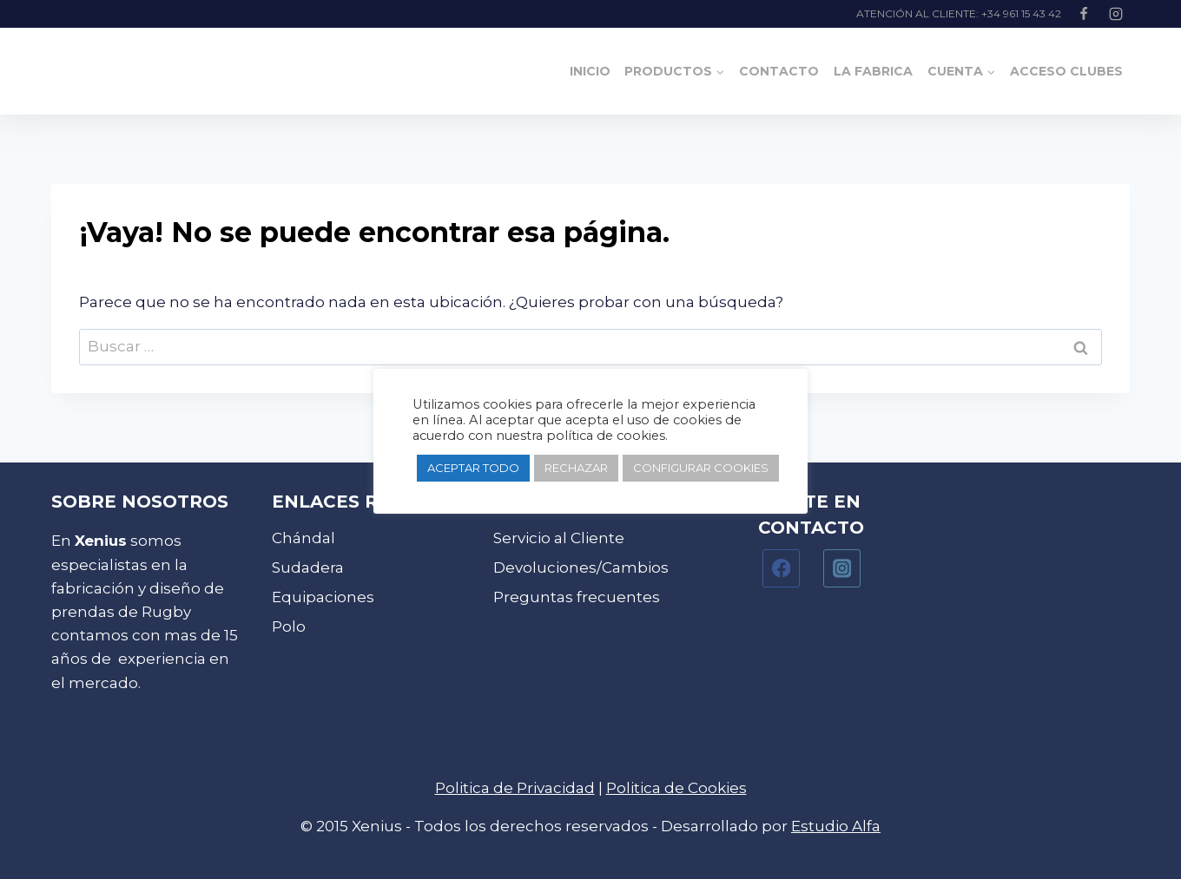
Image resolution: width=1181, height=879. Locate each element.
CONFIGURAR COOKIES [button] (701, 468)
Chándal (303, 538)
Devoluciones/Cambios (581, 567)
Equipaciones (323, 597)
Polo (289, 626)
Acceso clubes (1066, 71)
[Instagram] (1116, 14)
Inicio (590, 71)
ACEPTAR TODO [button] (473, 468)
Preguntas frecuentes (576, 597)
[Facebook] (1084, 14)
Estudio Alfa (836, 826)
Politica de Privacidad (515, 788)
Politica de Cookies (676, 788)
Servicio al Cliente (558, 538)
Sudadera (308, 567)
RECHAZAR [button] (576, 468)
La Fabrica (873, 71)
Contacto (779, 71)
